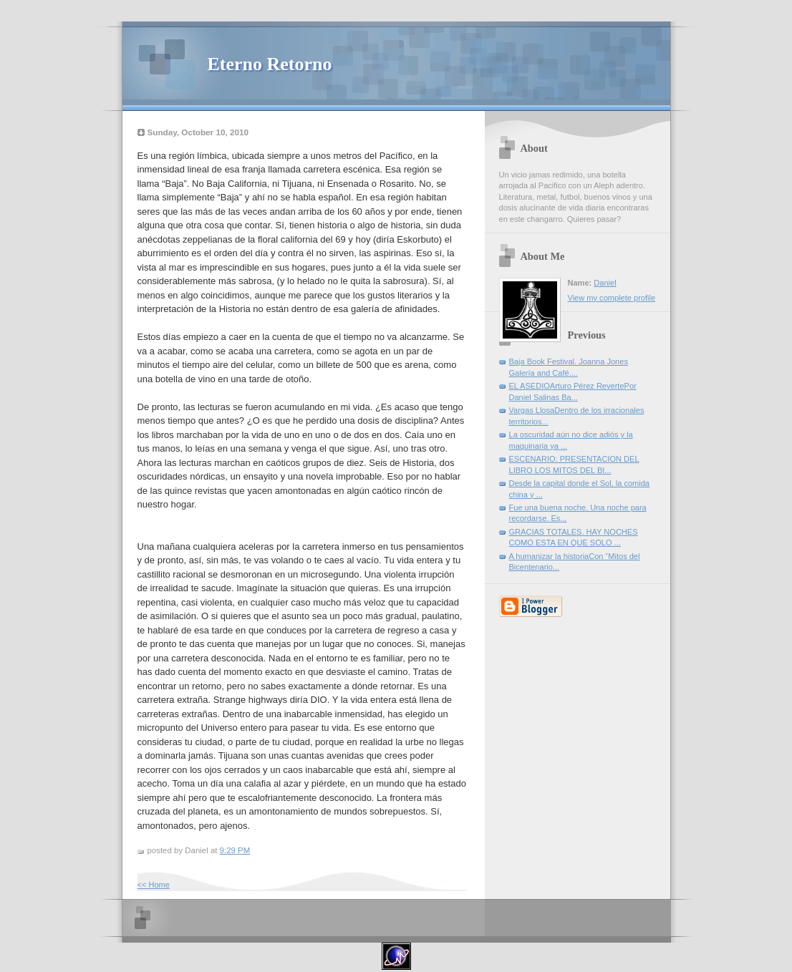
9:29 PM (235, 850)
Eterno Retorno (270, 64)
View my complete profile (612, 297)
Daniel (605, 282)
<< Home (153, 884)
